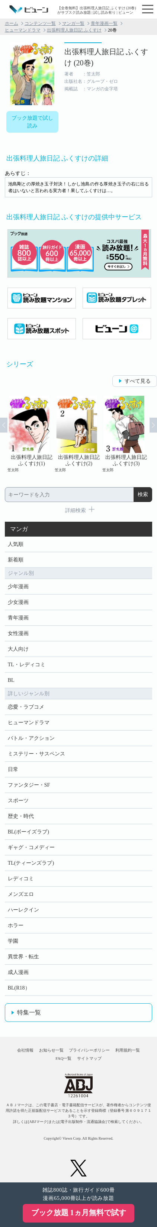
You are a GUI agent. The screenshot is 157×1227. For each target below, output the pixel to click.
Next (153, 425)
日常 (13, 769)
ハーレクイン (23, 910)
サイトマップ (89, 1058)
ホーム (11, 23)
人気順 (15, 544)
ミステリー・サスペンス (36, 754)
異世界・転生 (23, 956)
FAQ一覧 (63, 1058)
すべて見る (138, 381)
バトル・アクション (31, 738)
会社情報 (25, 1050)
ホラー (15, 925)
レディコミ (21, 878)
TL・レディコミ (26, 664)
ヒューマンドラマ (23, 30)
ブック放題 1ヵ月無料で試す (78, 1212)
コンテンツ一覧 (40, 23)
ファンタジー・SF (29, 785)
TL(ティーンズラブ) (31, 863)
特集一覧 (29, 1012)
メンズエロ (21, 894)
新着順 (15, 560)
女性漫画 (18, 633)
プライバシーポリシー (89, 1050)
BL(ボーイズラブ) (28, 832)
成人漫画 (18, 972)
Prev (3, 425)
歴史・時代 (21, 816)
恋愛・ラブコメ (26, 707)
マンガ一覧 (73, 23)
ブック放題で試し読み (32, 122)
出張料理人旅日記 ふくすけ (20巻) (106, 57)
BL (11, 680)
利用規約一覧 (127, 1050)
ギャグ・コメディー (31, 847)
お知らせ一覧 (51, 1050)
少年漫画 (18, 586)
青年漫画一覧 (104, 23)
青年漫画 (18, 618)
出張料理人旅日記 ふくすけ (74, 30)
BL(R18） (19, 988)
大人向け (18, 649)
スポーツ (18, 800)
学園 (13, 941)
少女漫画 (18, 602)
